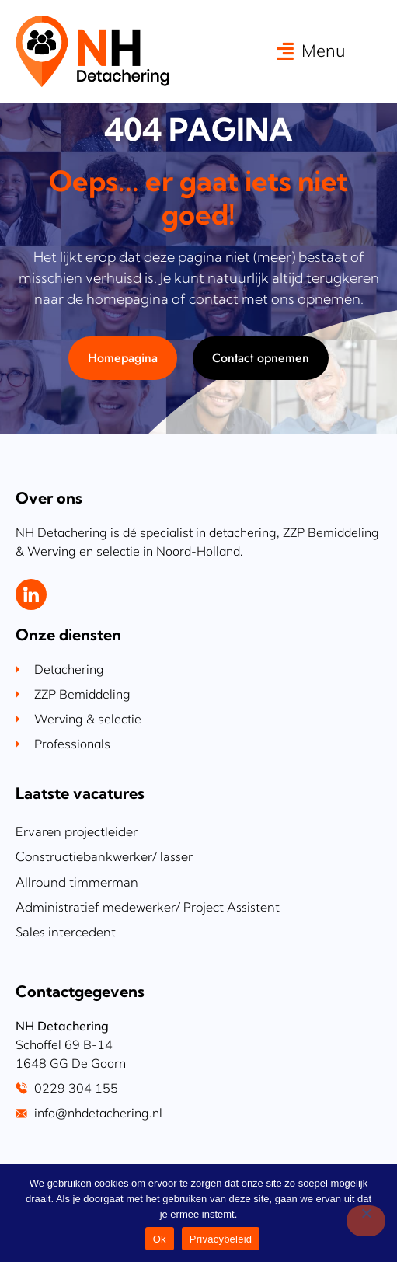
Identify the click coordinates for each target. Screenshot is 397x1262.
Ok (159, 1239)
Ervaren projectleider (77, 877)
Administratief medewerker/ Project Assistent (148, 952)
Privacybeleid (221, 1239)
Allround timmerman (77, 927)
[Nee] (366, 1220)
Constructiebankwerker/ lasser (104, 902)
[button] (311, 51)
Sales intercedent (66, 977)
